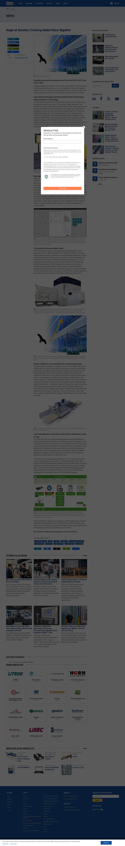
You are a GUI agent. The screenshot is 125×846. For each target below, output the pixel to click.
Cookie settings (13, 843)
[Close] (83, 127)
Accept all (106, 842)
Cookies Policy (6, 843)
